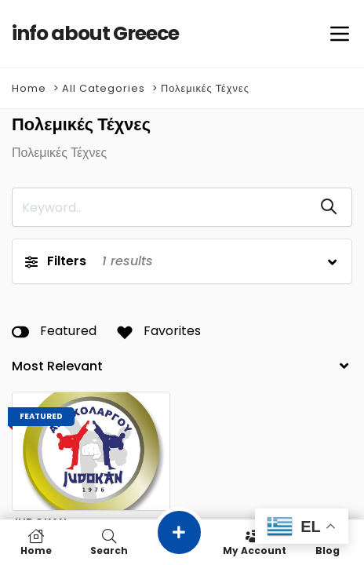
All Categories (103, 88)
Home (29, 88)
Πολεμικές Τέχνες (205, 88)
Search (109, 542)
